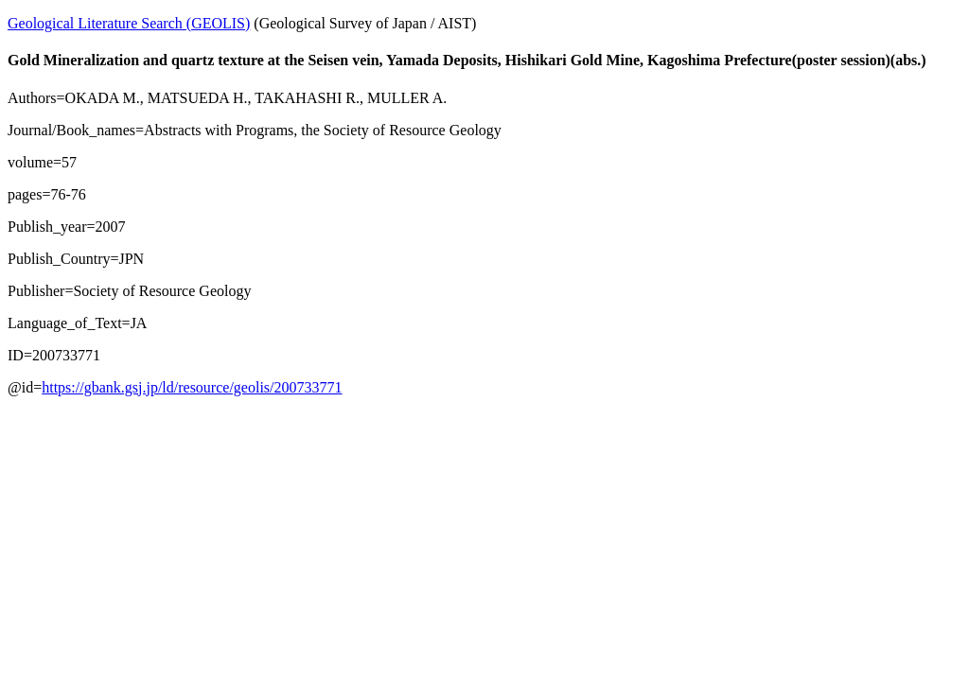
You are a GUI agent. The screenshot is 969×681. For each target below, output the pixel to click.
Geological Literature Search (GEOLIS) (129, 23)
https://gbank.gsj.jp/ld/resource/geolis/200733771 (192, 387)
